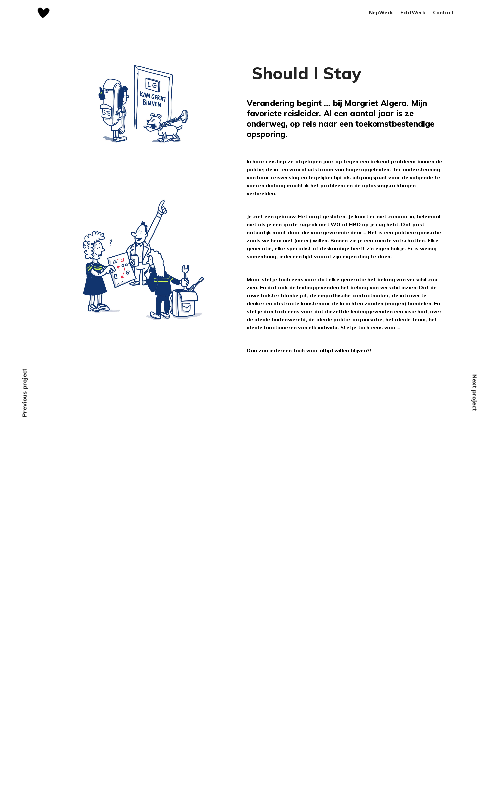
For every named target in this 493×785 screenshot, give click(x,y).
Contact (443, 13)
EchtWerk (413, 13)
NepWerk (381, 13)
